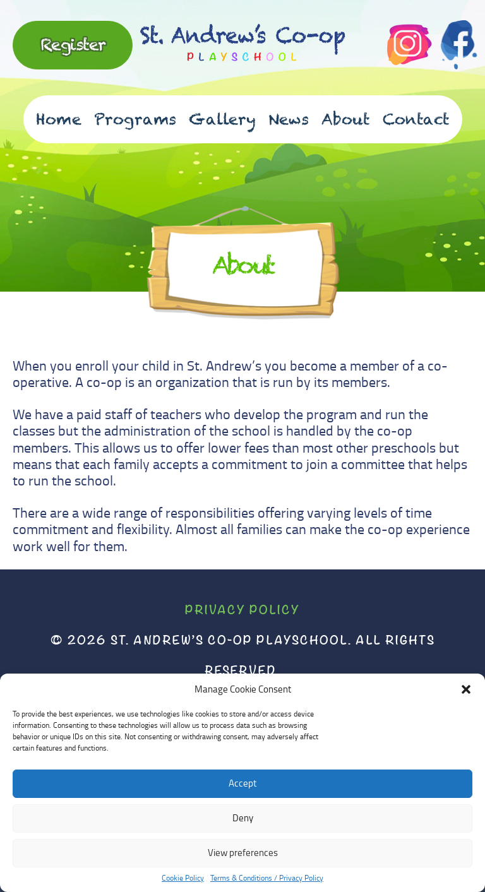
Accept (242, 783)
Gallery (222, 119)
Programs (135, 119)
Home (58, 119)
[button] (466, 689)
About (345, 119)
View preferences (243, 852)
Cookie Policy (183, 878)
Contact (416, 119)
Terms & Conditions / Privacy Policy (266, 878)
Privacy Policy (242, 609)
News (288, 119)
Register (72, 44)
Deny (242, 817)
